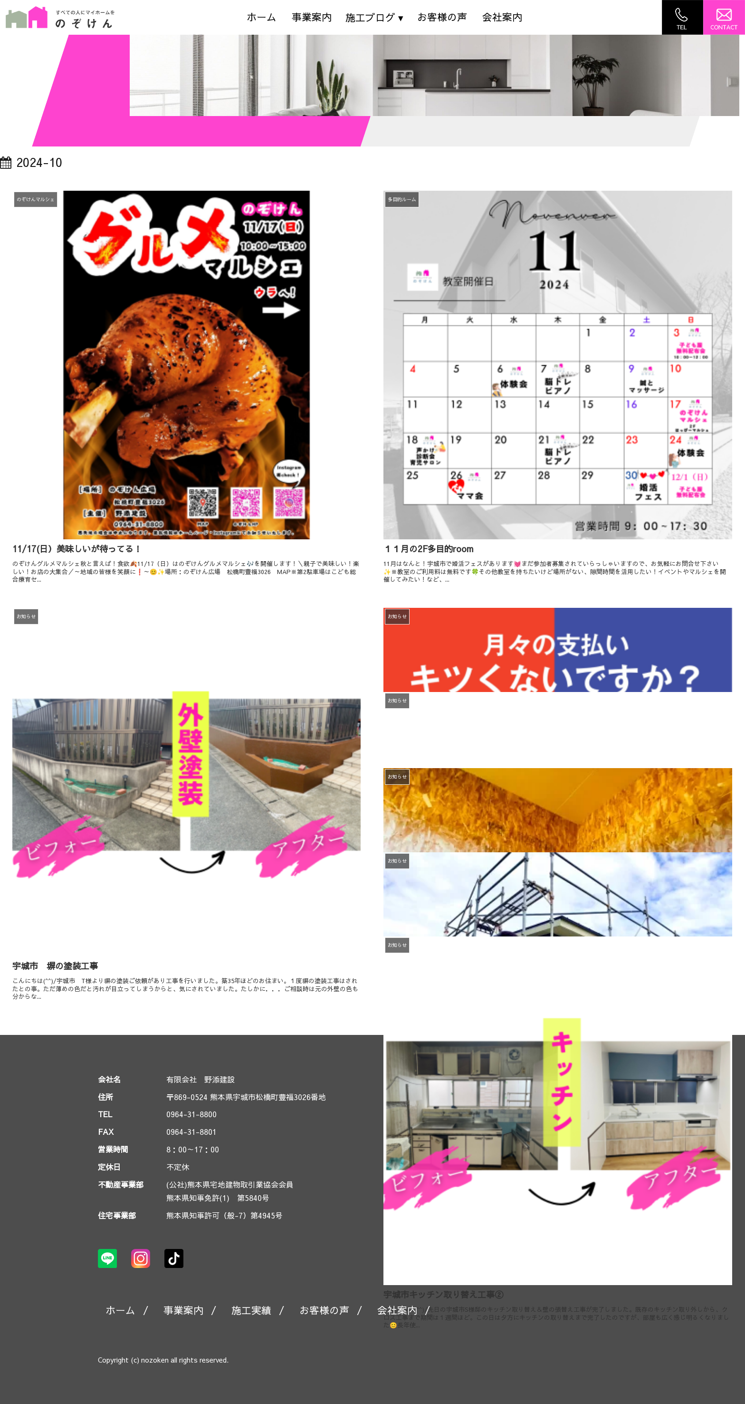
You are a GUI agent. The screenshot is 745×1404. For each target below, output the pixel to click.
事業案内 (312, 17)
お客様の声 (442, 17)
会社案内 (502, 17)
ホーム (262, 17)
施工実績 (251, 1310)
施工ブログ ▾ (374, 17)
